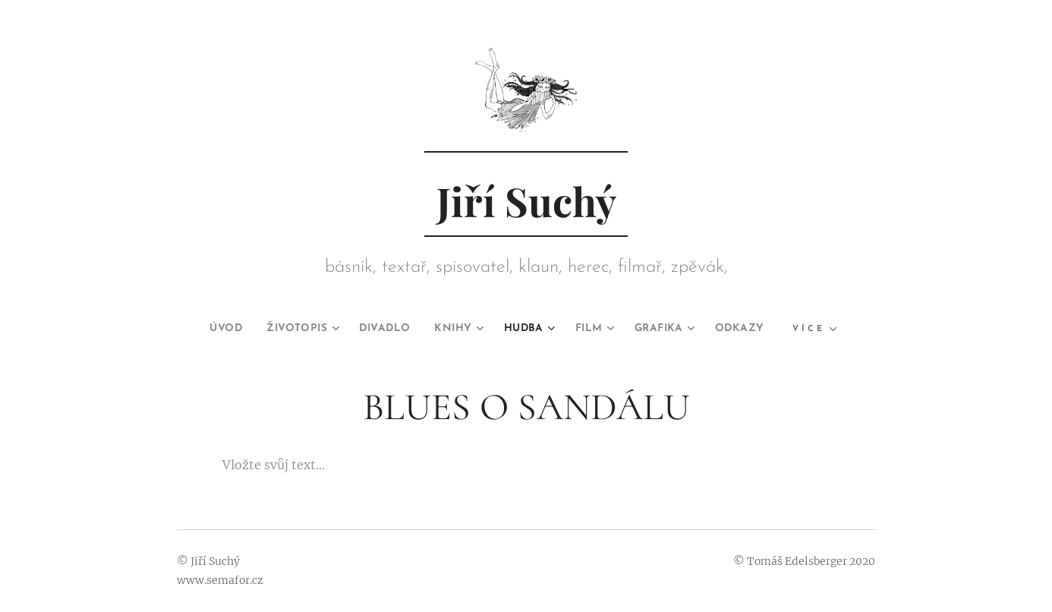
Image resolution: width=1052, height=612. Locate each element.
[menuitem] (204, 329)
